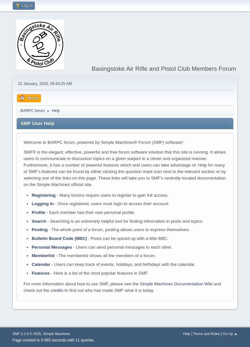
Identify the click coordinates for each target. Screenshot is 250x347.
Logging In (43, 203)
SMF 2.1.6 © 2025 (26, 334)
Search (39, 221)
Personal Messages (52, 247)
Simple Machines (56, 334)
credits (56, 290)
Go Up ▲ (230, 334)
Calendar (41, 264)
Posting (40, 229)
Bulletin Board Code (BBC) (59, 238)
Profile (38, 212)
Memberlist (43, 255)
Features (41, 273)
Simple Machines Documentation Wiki (176, 283)
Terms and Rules (206, 334)
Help (186, 334)
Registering (43, 195)
